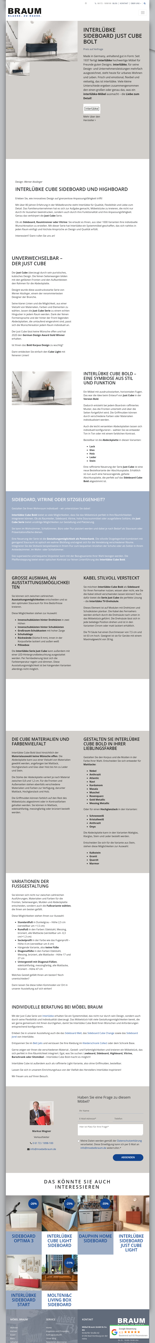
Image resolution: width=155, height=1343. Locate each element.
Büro (12, 1296)
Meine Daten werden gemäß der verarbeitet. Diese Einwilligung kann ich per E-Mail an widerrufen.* (111, 1102)
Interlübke (48, 973)
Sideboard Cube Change (100, 991)
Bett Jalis (38, 1001)
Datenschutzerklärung (129, 1098)
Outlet (49, 1303)
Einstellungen (16, 1317)
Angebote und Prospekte (57, 1289)
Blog (114, 3)
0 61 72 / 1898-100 (43, 1101)
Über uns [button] (135, 3)
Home (49, 1285)
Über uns (14, 1303)
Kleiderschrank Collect (95, 1001)
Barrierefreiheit (17, 1321)
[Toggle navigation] (143, 13)
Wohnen (14, 1285)
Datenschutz (16, 1314)
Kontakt (124, 3)
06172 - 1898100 (104, 3)
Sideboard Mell (73, 991)
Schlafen (14, 1299)
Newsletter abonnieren (56, 1299)
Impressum (15, 1310)
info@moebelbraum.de (43, 1107)
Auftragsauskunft (54, 1292)
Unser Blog (51, 1296)
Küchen (13, 1289)
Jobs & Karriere (17, 1307)
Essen (13, 1292)
